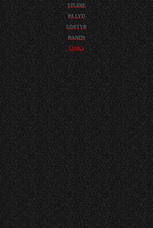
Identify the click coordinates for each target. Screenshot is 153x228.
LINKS (76, 48)
